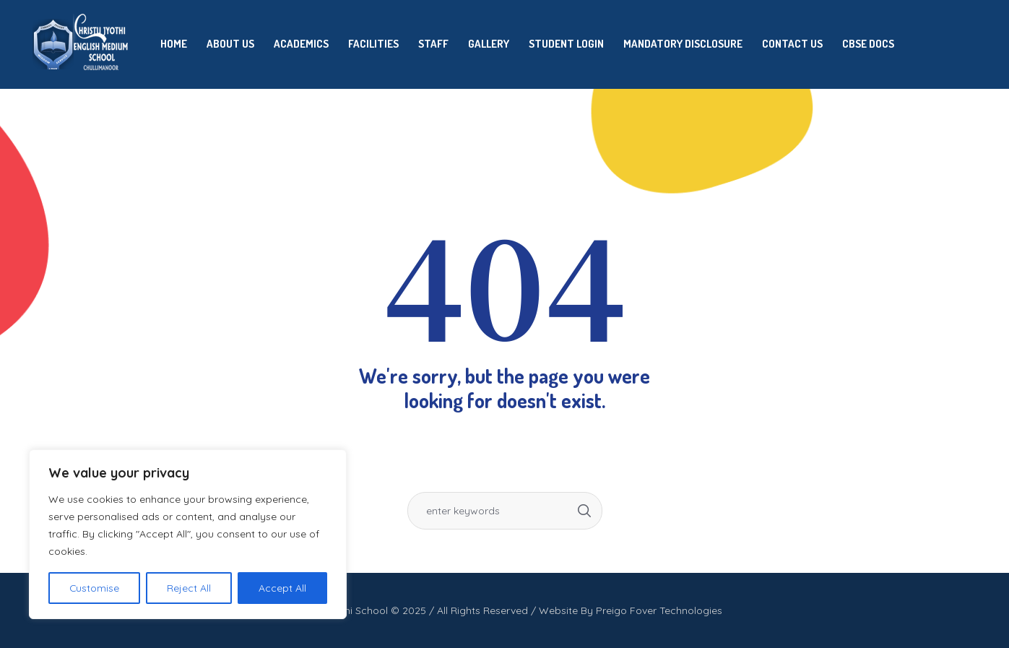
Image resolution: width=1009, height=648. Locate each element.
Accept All (282, 588)
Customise (94, 588)
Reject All (190, 588)
